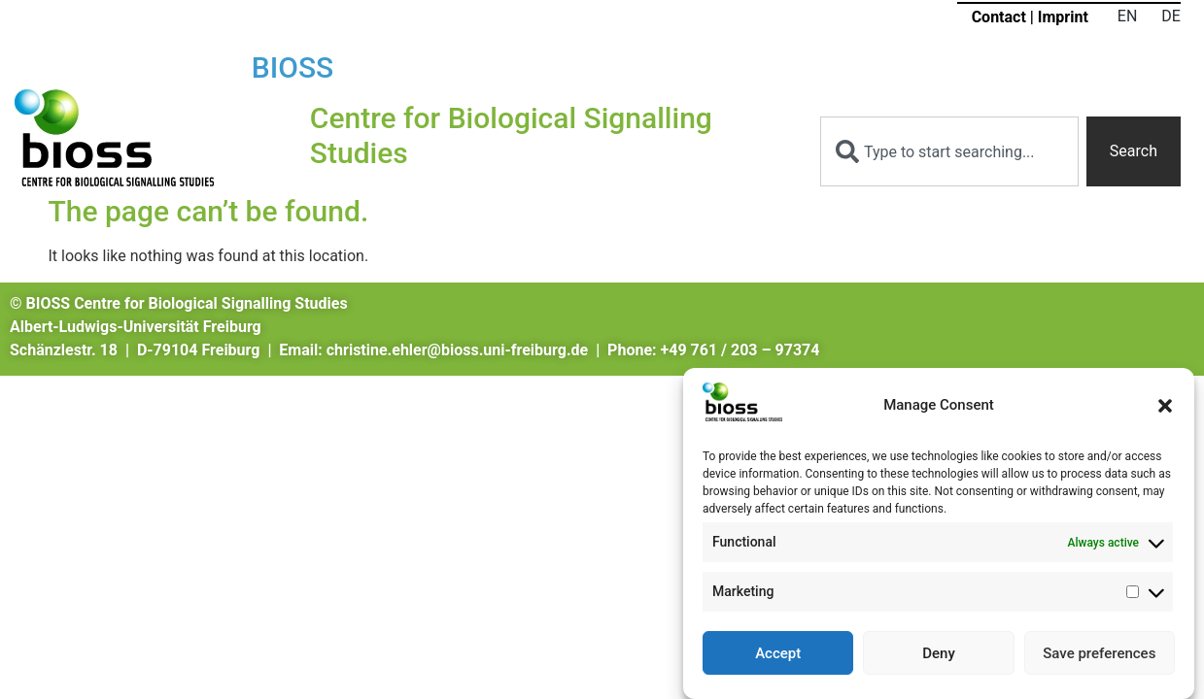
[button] (1165, 406)
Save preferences (1099, 653)
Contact (999, 17)
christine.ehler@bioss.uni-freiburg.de (457, 350)
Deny (938, 653)
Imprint (1063, 17)
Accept (778, 653)
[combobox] (949, 151)
